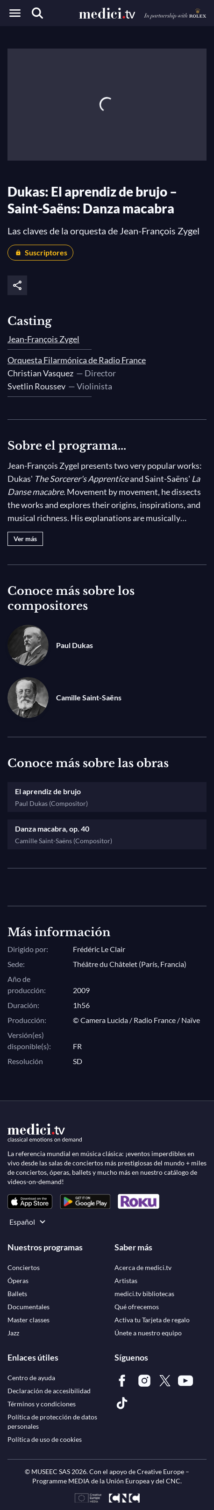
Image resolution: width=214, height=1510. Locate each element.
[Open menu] (14, 13)
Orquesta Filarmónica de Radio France (76, 360)
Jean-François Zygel (43, 339)
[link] (29, 1201)
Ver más (25, 539)
